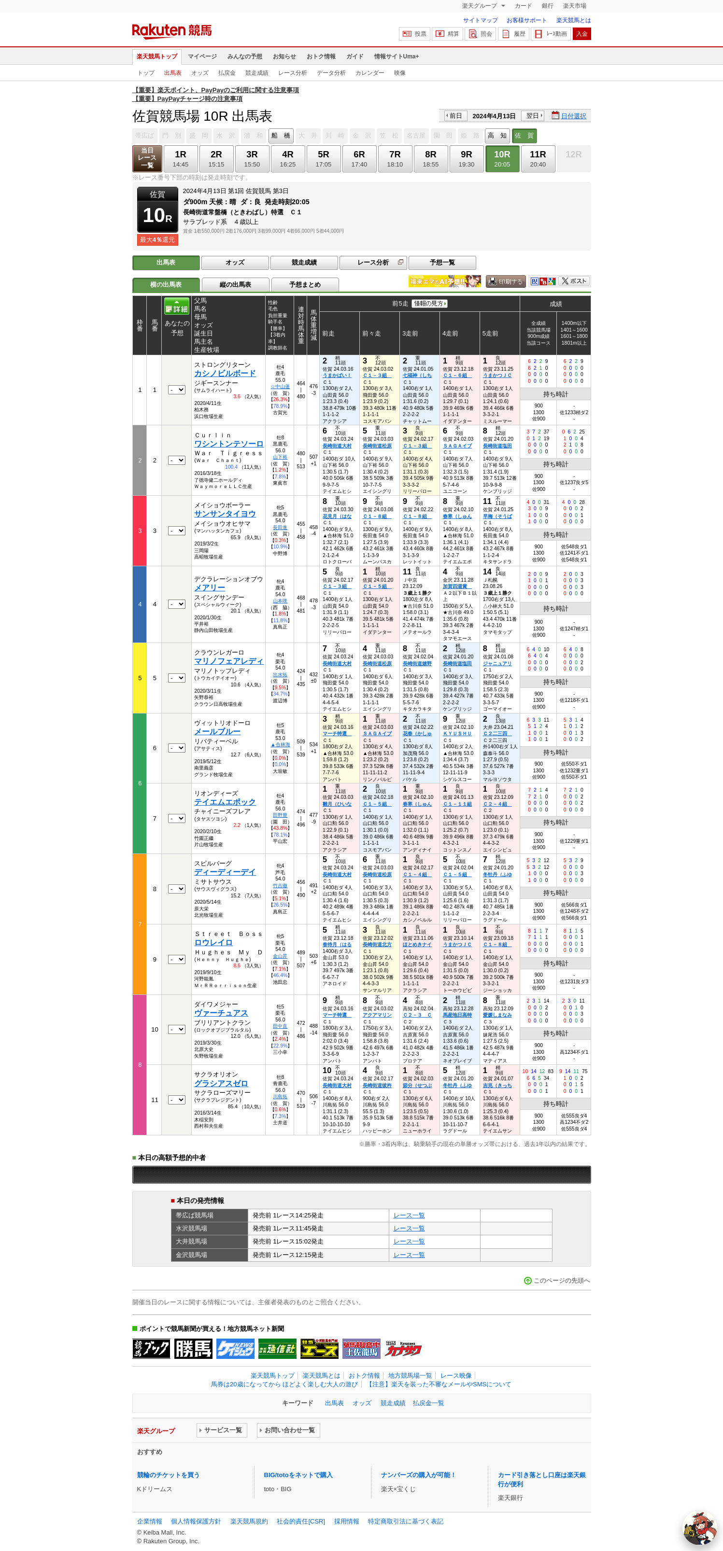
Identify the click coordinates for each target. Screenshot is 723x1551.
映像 (400, 73)
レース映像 (456, 1375)
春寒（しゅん (457, 516)
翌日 (532, 115)
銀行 (547, 5)
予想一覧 (442, 262)
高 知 (497, 135)
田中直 (280, 1026)
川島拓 (280, 1096)
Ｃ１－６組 (457, 375)
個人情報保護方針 (196, 1521)
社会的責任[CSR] (301, 1521)
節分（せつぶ (417, 1085)
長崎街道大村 (337, 445)
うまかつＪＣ (497, 375)
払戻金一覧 (428, 1403)
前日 (456, 115)
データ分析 (331, 73)
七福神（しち (417, 375)
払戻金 (227, 73)
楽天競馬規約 (249, 1521)
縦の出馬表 (235, 284)
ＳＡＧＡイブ (457, 445)
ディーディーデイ (225, 872)
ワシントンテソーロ (229, 444)
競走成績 (257, 73)
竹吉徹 (280, 885)
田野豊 (280, 815)
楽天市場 (574, 5)
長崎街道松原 (377, 445)
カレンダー (369, 73)
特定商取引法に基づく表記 (405, 1521)
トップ (146, 73)
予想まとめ (305, 284)
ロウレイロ (213, 942)
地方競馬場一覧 (410, 1375)
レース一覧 (409, 1215)
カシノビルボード (225, 373)
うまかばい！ (337, 375)
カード (523, 5)
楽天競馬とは (573, 20)
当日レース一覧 (147, 158)
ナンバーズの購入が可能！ (418, 1475)
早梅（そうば (497, 516)
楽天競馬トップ (157, 56)
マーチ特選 (337, 733)
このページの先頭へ (562, 1280)
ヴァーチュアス (221, 1013)
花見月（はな (337, 516)
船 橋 (280, 135)
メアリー (209, 588)
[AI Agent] (699, 1527)
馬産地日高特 (457, 1015)
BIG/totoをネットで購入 (298, 1475)
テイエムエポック (225, 802)
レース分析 (292, 73)
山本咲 (280, 600)
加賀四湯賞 (457, 586)
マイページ (202, 56)
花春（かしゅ (417, 733)
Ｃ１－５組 (377, 586)
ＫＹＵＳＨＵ (457, 733)
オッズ (200, 73)
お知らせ (284, 56)
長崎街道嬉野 (417, 663)
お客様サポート (527, 20)
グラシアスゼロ (221, 1083)
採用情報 (346, 1521)
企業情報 (149, 1521)
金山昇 (280, 956)
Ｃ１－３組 (377, 375)
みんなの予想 (244, 56)
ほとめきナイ (417, 944)
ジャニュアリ (497, 663)
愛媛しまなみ (497, 1015)
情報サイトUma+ (396, 56)
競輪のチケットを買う (168, 1475)
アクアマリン (377, 1015)
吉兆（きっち (497, 1085)
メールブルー (217, 731)
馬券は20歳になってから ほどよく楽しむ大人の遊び (284, 1384)
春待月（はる (337, 944)
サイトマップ (480, 20)
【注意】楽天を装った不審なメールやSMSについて (438, 1384)
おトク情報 (321, 56)
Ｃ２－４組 (497, 804)
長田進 (280, 527)
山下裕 (280, 457)
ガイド (355, 56)
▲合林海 (280, 744)
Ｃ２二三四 (497, 733)
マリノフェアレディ (229, 661)
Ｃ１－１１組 (457, 804)
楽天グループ (480, 5)
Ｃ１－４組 (417, 874)
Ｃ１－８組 (377, 516)
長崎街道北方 (377, 944)
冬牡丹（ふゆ (497, 874)
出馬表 (173, 73)
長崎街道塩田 (497, 445)
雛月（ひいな (337, 804)
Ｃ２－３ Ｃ (417, 1015)
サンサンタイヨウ (225, 514)
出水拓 (280, 674)
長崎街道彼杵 (377, 1085)
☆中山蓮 (280, 386)
